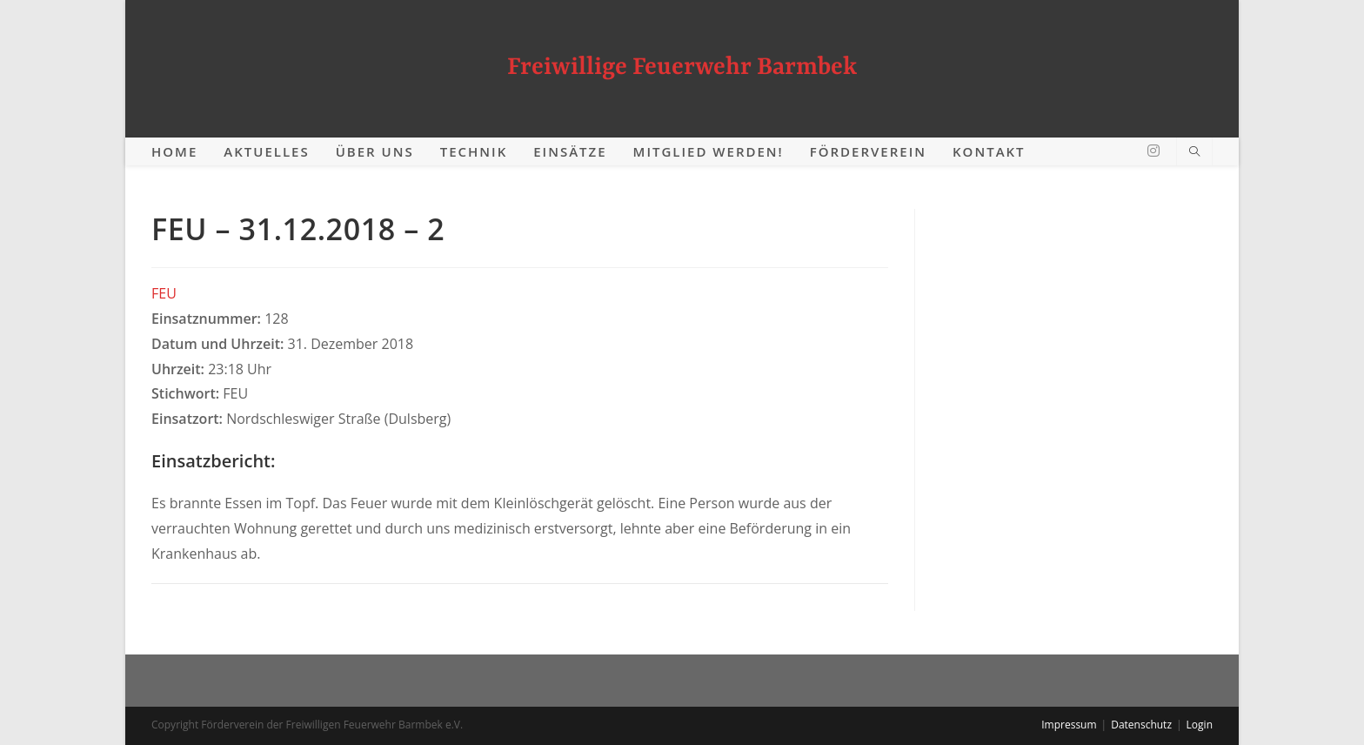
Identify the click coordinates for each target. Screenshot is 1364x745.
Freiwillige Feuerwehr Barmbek (682, 68)
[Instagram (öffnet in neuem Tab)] (1153, 151)
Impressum (1068, 724)
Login (1200, 724)
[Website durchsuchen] (1194, 152)
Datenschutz (1141, 724)
